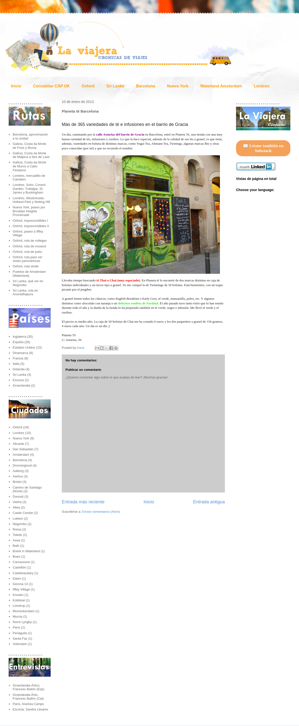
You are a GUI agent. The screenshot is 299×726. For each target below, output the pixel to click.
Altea (16, 507)
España (18, 342)
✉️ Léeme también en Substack (263, 148)
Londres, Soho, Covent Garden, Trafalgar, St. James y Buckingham (29, 188)
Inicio (16, 86)
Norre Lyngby (22, 622)
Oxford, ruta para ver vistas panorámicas (27, 259)
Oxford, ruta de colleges (30, 240)
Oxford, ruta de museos (29, 246)
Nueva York (178, 86)
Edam (17, 578)
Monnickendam (23, 611)
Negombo (19, 524)
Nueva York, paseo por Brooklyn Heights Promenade (29, 211)
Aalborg (18, 471)
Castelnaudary (23, 573)
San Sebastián (23, 449)
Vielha (17, 502)
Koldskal (19, 600)
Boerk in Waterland (26, 551)
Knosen (18, 595)
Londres (261, 86)
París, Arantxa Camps (28, 704)
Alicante (18, 444)
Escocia (18, 380)
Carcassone (21, 562)
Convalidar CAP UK (51, 86)
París (16, 627)
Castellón (19, 567)
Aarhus (18, 476)
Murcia (17, 616)
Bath (16, 546)
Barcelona (145, 86)
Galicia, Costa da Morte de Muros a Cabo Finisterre (29, 166)
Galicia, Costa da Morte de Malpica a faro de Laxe (31, 155)
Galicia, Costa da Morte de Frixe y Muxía (29, 146)
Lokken (18, 518)
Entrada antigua (209, 501)
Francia (18, 358)
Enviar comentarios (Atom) (101, 511)
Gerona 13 (20, 584)
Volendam (20, 644)
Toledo (17, 535)
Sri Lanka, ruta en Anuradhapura (25, 292)
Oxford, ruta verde (26, 266)
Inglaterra (19, 336)
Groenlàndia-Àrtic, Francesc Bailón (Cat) (28, 697)
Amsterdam (21, 454)
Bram (16, 556)
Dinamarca (20, 353)
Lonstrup (19, 606)
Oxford (88, 86)
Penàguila (20, 633)
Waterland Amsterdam (221, 86)
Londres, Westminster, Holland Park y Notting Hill (31, 200)
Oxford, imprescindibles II (31, 226)
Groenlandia (21, 385)
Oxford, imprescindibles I (30, 220)
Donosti (18, 496)
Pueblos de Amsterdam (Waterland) (29, 273)
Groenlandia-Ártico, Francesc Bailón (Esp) (28, 687)
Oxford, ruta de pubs (27, 252)
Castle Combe (23, 513)
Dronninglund (22, 465)
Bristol (17, 482)
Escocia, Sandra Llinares (30, 709)
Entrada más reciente (83, 501)
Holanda (18, 369)
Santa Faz (20, 638)
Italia (16, 364)
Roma (17, 529)
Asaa (16, 540)
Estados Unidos (24, 347)
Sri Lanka (115, 86)
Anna (81, 348)
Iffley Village (21, 589)
